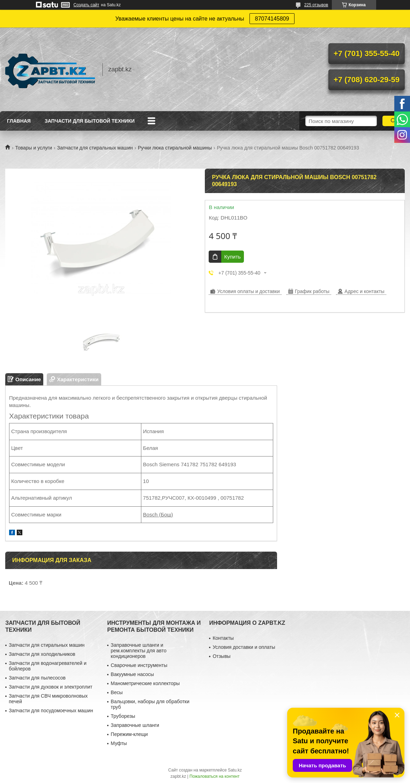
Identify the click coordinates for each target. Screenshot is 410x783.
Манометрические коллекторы (145, 683)
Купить (232, 257)
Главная (19, 121)
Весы (116, 692)
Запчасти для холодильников (42, 654)
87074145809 (272, 19)
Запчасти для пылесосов (37, 678)
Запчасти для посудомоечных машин (51, 710)
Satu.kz (235, 770)
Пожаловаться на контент (214, 776)
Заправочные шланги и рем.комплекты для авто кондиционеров (138, 650)
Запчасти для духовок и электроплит (50, 687)
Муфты (119, 743)
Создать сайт (86, 4)
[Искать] (393, 121)
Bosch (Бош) (158, 514)
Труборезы (123, 716)
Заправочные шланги (135, 725)
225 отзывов (316, 4)
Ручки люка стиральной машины (175, 148)
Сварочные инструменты (139, 665)
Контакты (223, 638)
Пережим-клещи (129, 734)
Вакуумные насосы (132, 674)
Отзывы (221, 656)
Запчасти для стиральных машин (95, 148)
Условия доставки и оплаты (244, 647)
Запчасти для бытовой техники (90, 121)
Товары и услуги (33, 148)
